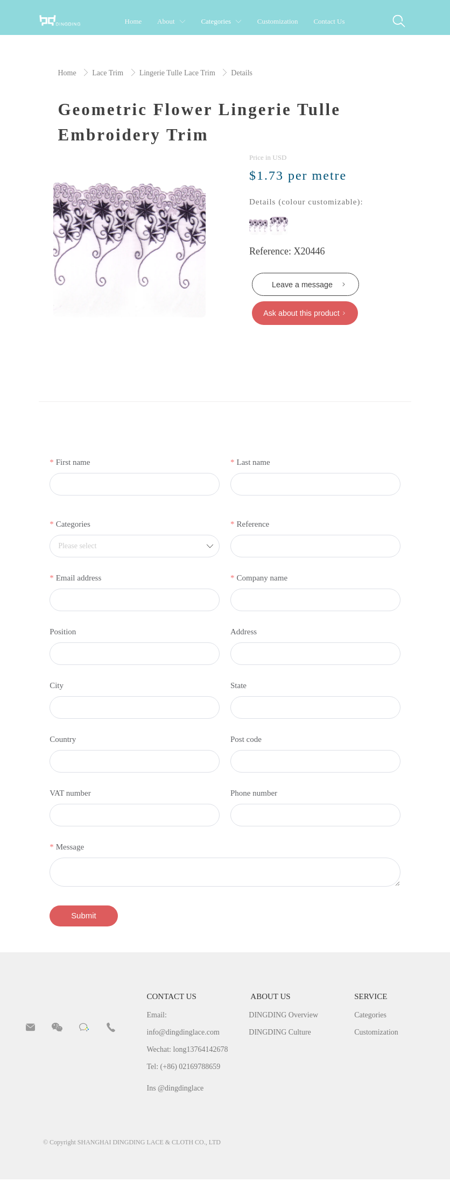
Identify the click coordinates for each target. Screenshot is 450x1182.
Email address (79, 579)
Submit (84, 917)
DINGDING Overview (283, 1017)
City (57, 687)
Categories (73, 525)
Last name (253, 463)
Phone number (253, 794)
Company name (261, 579)
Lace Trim (108, 73)
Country (63, 741)
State (238, 687)
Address (243, 633)
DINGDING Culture (280, 1034)
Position (63, 633)
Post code (246, 741)
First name (73, 463)
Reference (252, 525)
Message (70, 848)
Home (68, 73)
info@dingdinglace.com (183, 1034)
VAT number (70, 794)
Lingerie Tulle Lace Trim (178, 73)
